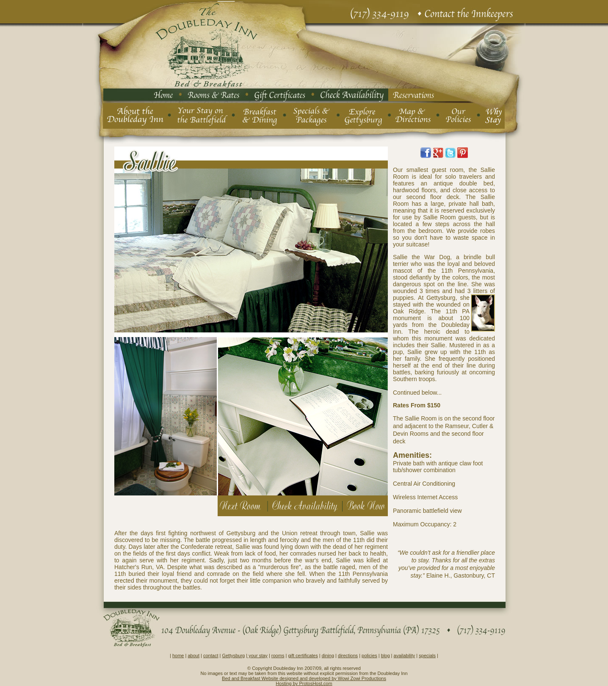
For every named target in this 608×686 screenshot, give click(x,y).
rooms (278, 655)
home (178, 655)
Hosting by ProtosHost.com (304, 683)
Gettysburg (233, 655)
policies (369, 655)
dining (328, 655)
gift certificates (303, 655)
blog (385, 655)
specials (427, 655)
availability (404, 655)
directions (348, 655)
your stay (257, 655)
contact (210, 655)
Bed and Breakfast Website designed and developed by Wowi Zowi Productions (304, 678)
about (193, 655)
